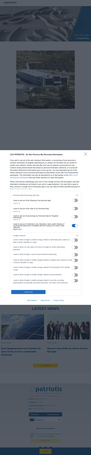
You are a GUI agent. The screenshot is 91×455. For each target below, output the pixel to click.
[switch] (75, 200)
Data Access (45, 300)
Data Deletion (32, 300)
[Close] (86, 154)
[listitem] (45, 195)
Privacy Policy (59, 300)
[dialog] (45, 227)
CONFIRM (28, 292)
